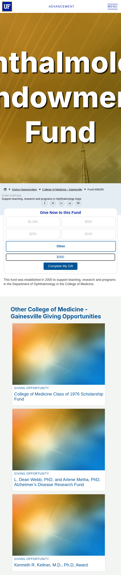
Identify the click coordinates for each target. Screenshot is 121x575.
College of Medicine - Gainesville (62, 189)
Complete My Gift (60, 266)
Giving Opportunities (24, 189)
